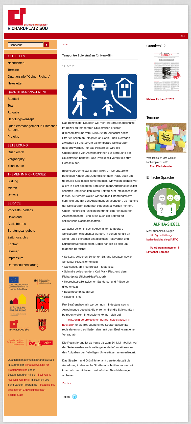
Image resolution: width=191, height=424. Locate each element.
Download (15, 217)
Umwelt (13, 195)
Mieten (12, 188)
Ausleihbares (17, 224)
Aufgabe (13, 112)
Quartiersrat (16, 152)
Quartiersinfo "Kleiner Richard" (29, 76)
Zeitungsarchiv (18, 237)
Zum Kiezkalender (161, 166)
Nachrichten (16, 63)
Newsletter (15, 83)
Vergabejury (16, 159)
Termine (13, 70)
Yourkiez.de (16, 166)
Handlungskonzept (21, 119)
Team (11, 105)
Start (65, 44)
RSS (182, 36)
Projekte (13, 136)
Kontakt (13, 244)
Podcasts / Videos (20, 210)
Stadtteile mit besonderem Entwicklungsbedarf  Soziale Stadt (31, 389)
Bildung (13, 181)
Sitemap (13, 251)
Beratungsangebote (21, 230)
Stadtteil (13, 99)
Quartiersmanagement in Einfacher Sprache (32, 128)
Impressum (15, 258)
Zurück (66, 383)
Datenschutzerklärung (23, 265)
